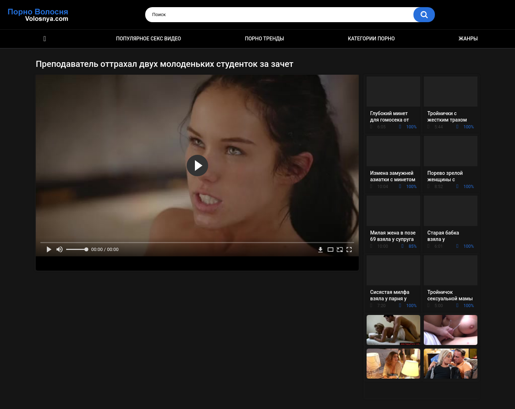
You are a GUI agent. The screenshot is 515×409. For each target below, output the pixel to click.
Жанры (468, 38)
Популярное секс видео (148, 38)
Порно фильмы (45, 39)
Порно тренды (264, 38)
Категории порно (371, 38)
